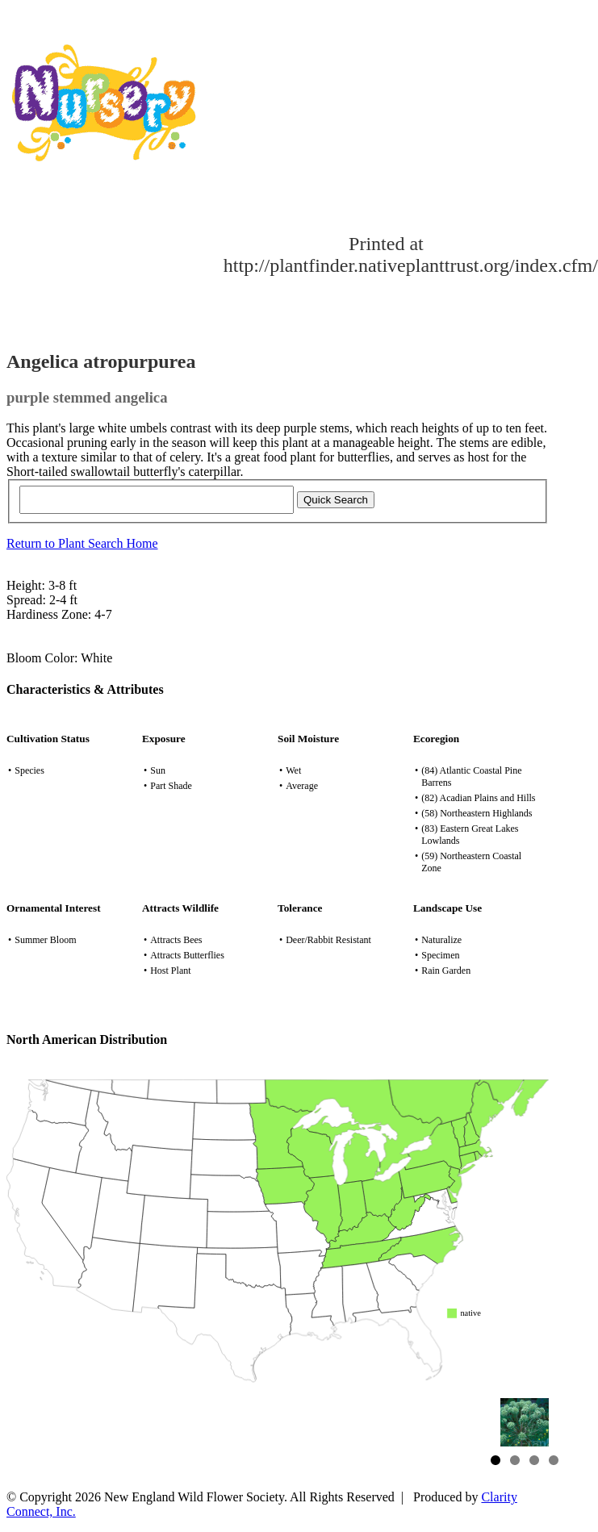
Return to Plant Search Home (82, 543)
